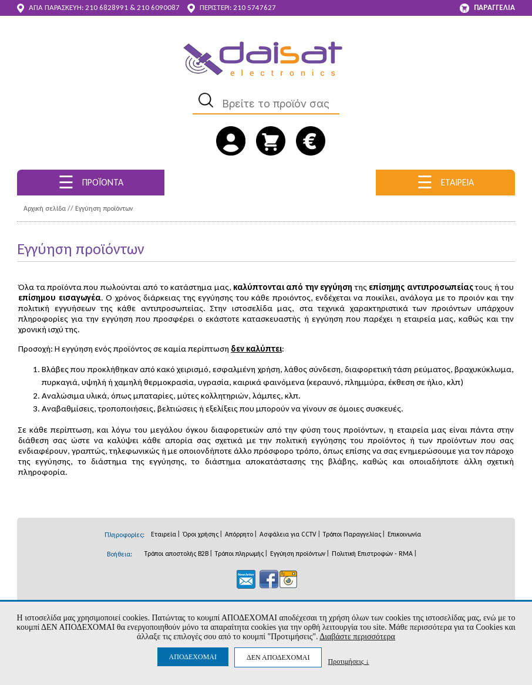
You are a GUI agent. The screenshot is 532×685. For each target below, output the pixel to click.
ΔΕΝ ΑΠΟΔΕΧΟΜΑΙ (278, 657)
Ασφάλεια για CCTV (288, 534)
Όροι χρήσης (200, 534)
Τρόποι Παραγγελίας (352, 534)
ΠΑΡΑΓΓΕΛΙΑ (487, 8)
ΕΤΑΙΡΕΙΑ (445, 182)
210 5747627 (254, 7)
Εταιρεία (163, 534)
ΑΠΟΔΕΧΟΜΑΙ (193, 657)
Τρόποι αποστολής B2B (176, 553)
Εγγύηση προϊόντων (104, 208)
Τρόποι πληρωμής (239, 553)
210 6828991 (106, 7)
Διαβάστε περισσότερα (357, 636)
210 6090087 (158, 7)
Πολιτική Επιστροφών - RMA (372, 553)
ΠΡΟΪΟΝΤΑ (90, 182)
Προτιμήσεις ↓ (348, 661)
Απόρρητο (239, 534)
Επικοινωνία (404, 534)
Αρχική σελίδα (44, 208)
